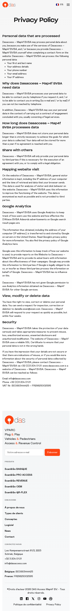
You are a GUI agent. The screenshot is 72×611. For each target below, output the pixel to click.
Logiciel (9, 525)
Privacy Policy (53, 604)
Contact (9, 537)
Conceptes (11, 519)
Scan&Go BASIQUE (16, 469)
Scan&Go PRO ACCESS (18, 475)
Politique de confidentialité (27, 604)
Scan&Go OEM (13, 486)
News (8, 531)
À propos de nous (15, 507)
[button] (59, 4)
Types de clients (14, 513)
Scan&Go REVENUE (16, 480)
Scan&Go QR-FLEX (16, 492)
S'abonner (52, 452)
